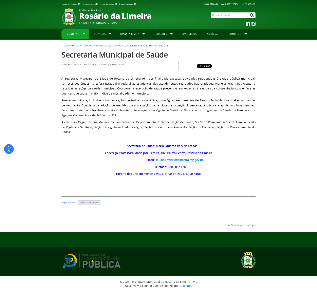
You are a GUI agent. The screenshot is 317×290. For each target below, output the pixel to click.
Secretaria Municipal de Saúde (114, 54)
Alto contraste (230, 3)
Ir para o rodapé (127, 4)
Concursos (189, 34)
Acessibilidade (210, 3)
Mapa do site (249, 3)
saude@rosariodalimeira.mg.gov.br (179, 160)
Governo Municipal (89, 202)
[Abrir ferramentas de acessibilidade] (9, 149)
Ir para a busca (109, 4)
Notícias (212, 34)
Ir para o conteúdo (71, 4)
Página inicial (71, 45)
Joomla (187, 286)
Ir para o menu (91, 4)
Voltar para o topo (242, 225)
